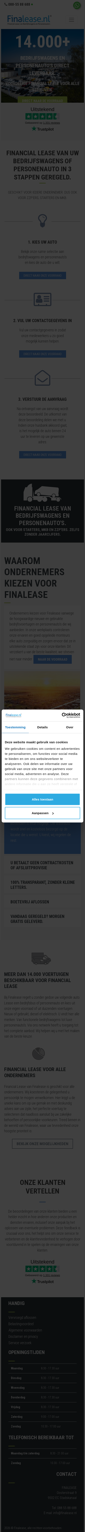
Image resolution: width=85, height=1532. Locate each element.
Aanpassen (43, 813)
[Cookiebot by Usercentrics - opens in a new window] (61, 715)
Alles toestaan (42, 799)
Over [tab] (69, 727)
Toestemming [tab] (15, 727)
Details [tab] (42, 727)
